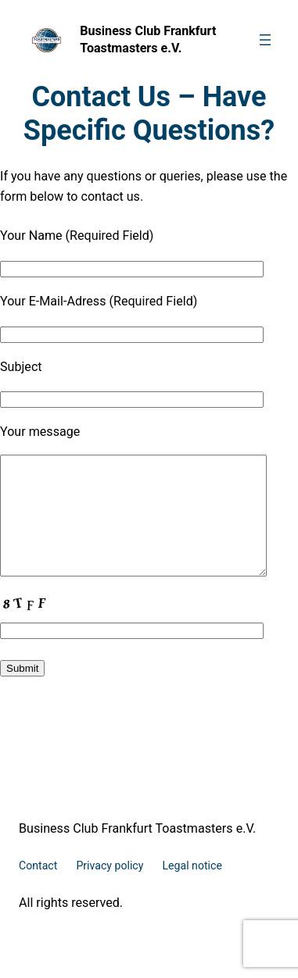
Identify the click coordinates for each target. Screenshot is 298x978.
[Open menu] (265, 39)
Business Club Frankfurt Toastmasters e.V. (137, 851)
